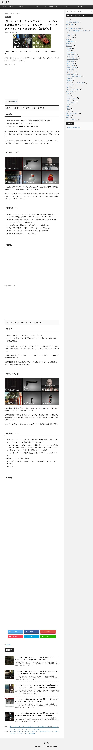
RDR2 (80, 6)
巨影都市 (69, 78)
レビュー (68, 111)
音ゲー (68, 109)
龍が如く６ (70, 70)
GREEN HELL (70, 24)
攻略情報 (68, 115)
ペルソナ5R (22, 6)
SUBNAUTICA (70, 41)
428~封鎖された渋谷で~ (73, 22)
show (15, 101)
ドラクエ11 (70, 35)
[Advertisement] (20, 84)
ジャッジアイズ (65, 6)
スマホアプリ (69, 91)
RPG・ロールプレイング (73, 28)
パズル (68, 104)
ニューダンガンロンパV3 (74, 76)
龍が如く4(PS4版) (72, 67)
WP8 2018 (70, 85)
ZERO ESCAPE (71, 74)
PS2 (67, 26)
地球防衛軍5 (70, 61)
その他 (68, 43)
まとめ (68, 96)
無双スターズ (70, 63)
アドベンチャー (70, 72)
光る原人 (5, 2)
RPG (68, 93)
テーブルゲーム (71, 102)
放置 (68, 106)
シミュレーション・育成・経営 (75, 83)
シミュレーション (72, 98)
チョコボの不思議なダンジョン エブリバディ (79, 30)
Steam (67, 39)
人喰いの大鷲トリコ (72, 59)
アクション (69, 46)
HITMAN (8, 644)
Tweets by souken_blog (73, 127)
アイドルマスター (72, 119)
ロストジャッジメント (7, 6)
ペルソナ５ (70, 37)
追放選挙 (69, 80)
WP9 (36, 6)
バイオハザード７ (72, 56)
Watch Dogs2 (70, 52)
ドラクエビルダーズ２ (51, 6)
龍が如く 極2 (70, 65)
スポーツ (69, 100)
